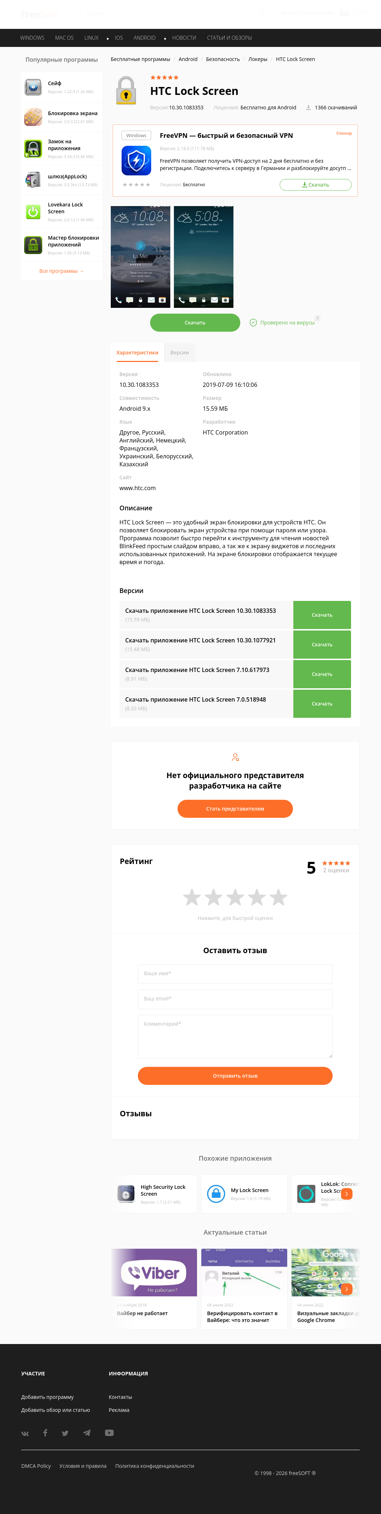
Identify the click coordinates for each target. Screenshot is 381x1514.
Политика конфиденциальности (154, 1465)
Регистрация (317, 13)
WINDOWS (32, 37)
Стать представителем (235, 808)
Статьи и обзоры (229, 37)
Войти (289, 13)
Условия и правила (83, 1465)
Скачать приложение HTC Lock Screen (200, 611)
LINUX (91, 37)
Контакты (120, 1396)
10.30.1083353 (176, 107)
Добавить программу (47, 1396)
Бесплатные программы (140, 59)
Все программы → (61, 270)
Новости (184, 37)
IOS (119, 37)
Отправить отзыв (235, 1075)
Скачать (195, 322)
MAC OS (64, 37)
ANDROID (145, 37)
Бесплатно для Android (269, 107)
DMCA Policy (36, 1465)
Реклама (119, 1409)
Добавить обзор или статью (55, 1409)
